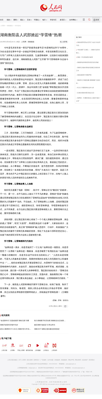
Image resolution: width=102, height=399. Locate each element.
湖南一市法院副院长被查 (85, 57)
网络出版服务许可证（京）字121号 (68, 376)
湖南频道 (10, 25)
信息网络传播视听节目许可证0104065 (14, 376)
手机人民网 (21, 346)
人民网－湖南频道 (27, 42)
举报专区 (53, 20)
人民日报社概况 (12, 360)
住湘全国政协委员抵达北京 (85, 93)
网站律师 (78, 360)
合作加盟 (50, 360)
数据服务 (64, 360)
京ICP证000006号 (85, 376)
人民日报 (4, 346)
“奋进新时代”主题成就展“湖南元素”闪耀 (14, 320)
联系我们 (92, 360)
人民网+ (12, 346)
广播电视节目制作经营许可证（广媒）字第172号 (77, 372)
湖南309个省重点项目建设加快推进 (46, 329)
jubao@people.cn (71, 364)
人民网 (2, 25)
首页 (1, 20)
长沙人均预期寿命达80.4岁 (85, 87)
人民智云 (46, 346)
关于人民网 (22, 360)
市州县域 (18, 25)
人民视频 (37, 346)
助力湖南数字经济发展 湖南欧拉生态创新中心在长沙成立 (54, 320)
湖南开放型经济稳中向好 (9, 325)
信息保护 (85, 360)
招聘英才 (36, 360)
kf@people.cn (33, 368)
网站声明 (71, 360)
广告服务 (43, 360)
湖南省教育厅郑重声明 (84, 75)
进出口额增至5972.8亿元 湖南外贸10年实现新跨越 (18, 329)
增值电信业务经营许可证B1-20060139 (48, 372)
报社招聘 (30, 360)
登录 (97, 20)
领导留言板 (29, 346)
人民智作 (54, 346)
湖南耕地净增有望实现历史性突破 (88, 62)
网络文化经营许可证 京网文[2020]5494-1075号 (41, 376)
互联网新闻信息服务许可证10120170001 (22, 372)
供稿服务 (57, 360)
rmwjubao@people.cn (78, 368)
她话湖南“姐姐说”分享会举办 (44, 325)
